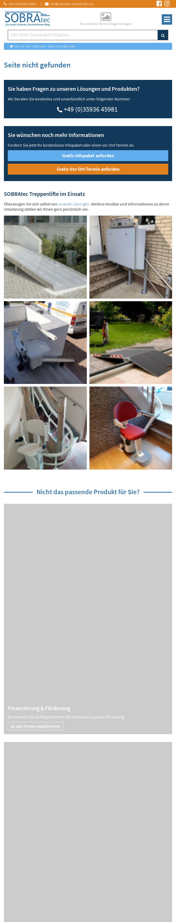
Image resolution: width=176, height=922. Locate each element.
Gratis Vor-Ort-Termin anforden (88, 169)
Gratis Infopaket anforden (88, 156)
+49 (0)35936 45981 (91, 108)
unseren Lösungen (73, 204)
